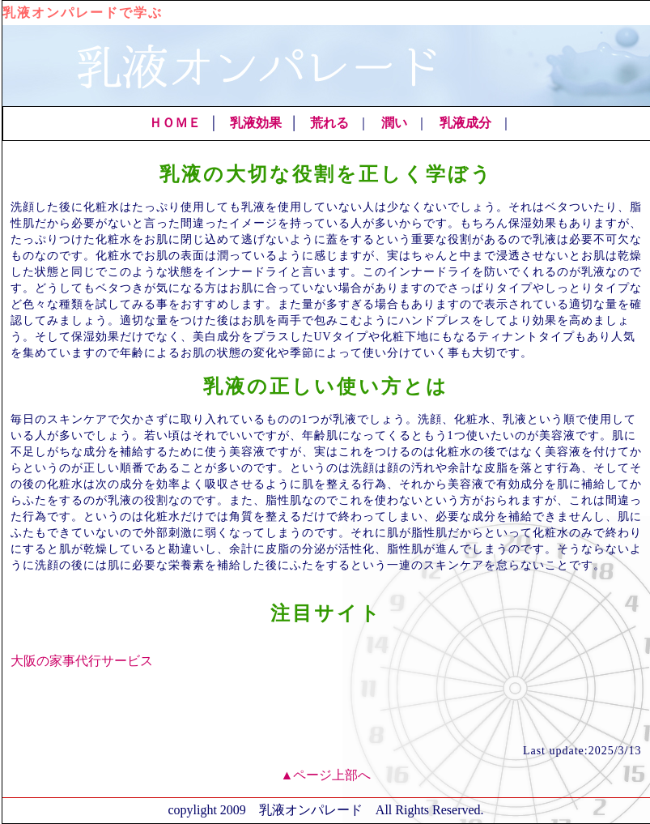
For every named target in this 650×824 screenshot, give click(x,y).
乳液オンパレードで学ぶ (82, 12)
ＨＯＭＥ (175, 123)
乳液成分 (465, 123)
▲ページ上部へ (326, 775)
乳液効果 (256, 123)
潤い (394, 123)
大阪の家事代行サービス (82, 661)
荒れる (329, 123)
